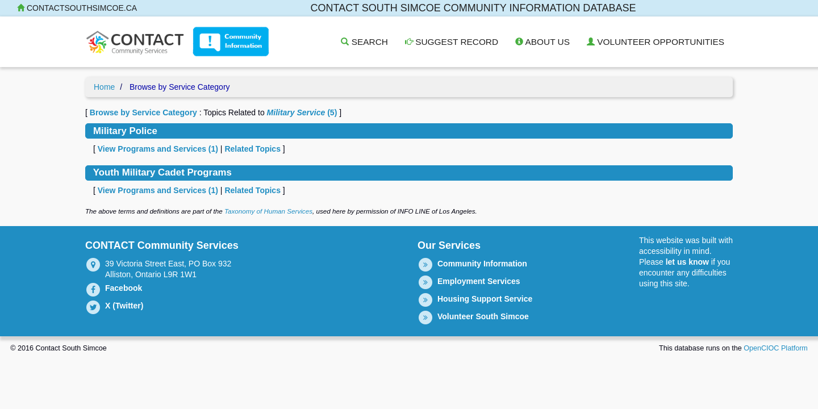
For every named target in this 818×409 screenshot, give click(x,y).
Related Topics (252, 148)
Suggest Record (451, 42)
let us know (687, 261)
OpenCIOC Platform (776, 348)
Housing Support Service (484, 298)
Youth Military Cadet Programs (162, 172)
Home (104, 86)
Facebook (123, 288)
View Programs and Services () (158, 148)
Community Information (482, 263)
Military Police (125, 131)
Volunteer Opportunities (655, 42)
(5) (302, 112)
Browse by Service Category (143, 112)
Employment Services (478, 281)
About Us (542, 42)
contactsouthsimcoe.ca (77, 7)
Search (364, 42)
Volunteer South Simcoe (483, 316)
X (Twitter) (124, 305)
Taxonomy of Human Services (268, 211)
